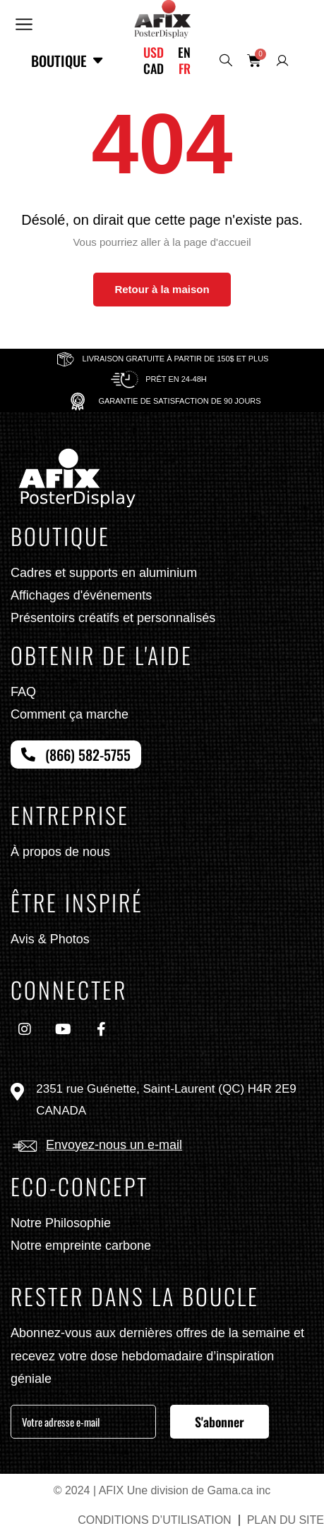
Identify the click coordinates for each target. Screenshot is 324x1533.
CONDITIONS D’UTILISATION (155, 1520)
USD (153, 52)
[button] (23, 22)
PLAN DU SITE (285, 1520)
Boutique (67, 60)
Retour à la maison (161, 289)
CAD (153, 68)
